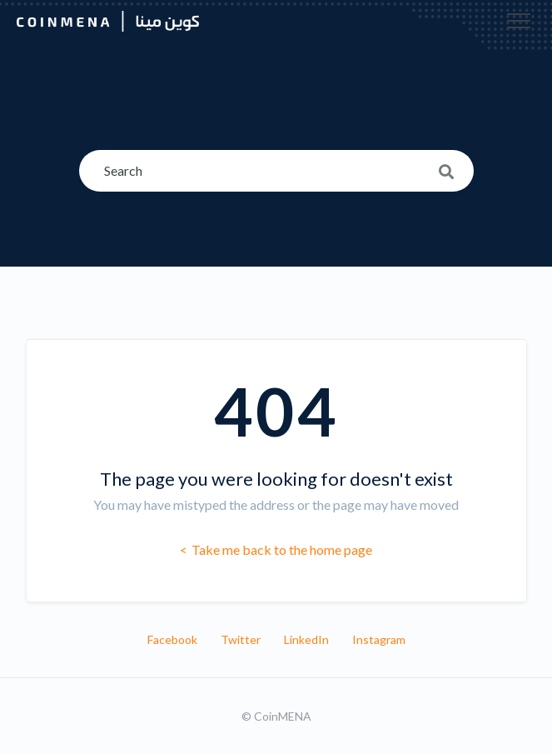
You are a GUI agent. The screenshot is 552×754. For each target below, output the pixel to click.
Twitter (241, 639)
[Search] (276, 171)
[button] (518, 20)
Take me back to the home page (280, 549)
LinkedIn (306, 639)
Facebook (172, 639)
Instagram (378, 639)
